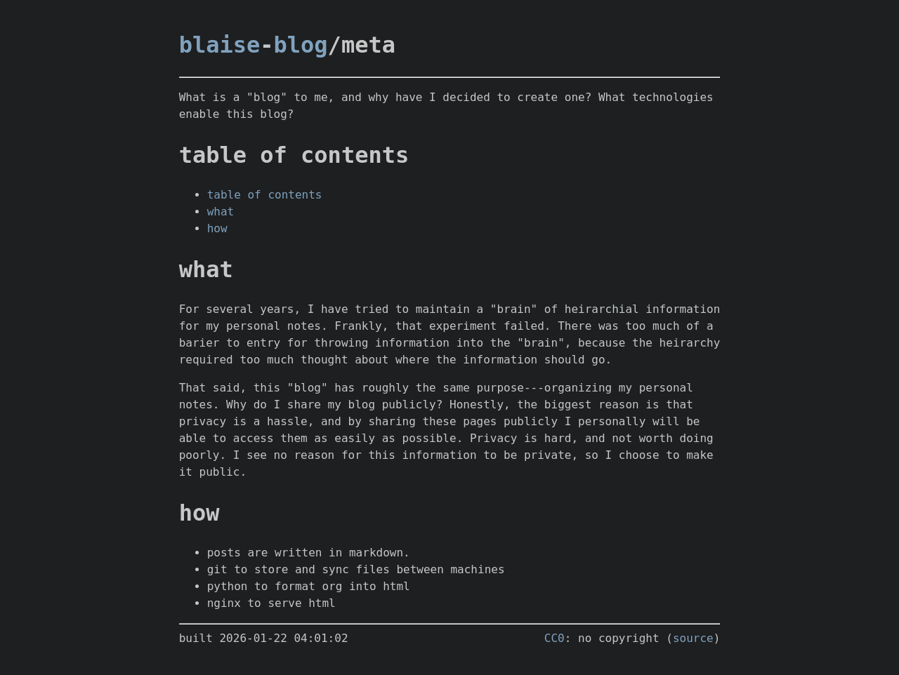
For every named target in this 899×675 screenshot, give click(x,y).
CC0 (554, 638)
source (693, 638)
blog (301, 45)
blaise (220, 45)
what (221, 211)
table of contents (264, 194)
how (217, 228)
